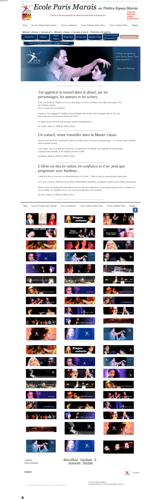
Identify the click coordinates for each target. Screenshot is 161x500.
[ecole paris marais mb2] (23, 497)
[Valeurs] (43, 36)
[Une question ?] (110, 38)
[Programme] (69, 36)
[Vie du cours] (81, 36)
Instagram (74, 462)
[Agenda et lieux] (95, 36)
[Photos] (56, 35)
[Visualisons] (29, 36)
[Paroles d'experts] (111, 35)
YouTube (88, 462)
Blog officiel (70, 459)
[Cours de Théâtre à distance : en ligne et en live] (49, 43)
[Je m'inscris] (129, 37)
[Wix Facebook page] (135, 210)
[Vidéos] (56, 38)
